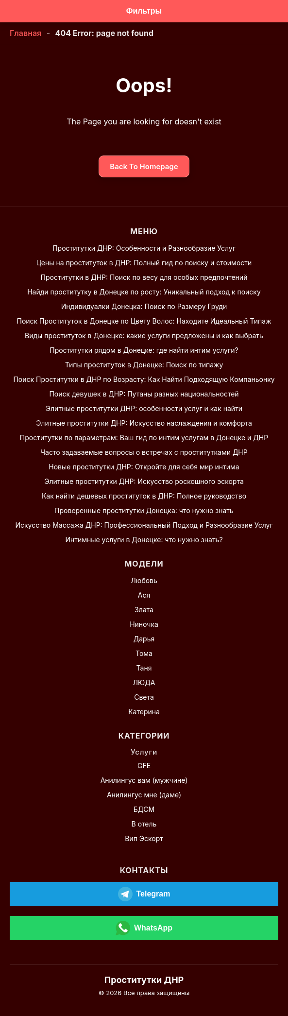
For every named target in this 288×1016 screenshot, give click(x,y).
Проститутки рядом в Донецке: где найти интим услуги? (144, 350)
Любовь (144, 580)
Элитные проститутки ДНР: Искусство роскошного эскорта (144, 481)
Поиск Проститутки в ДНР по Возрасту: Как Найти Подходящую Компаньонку (143, 379)
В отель (144, 824)
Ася (144, 595)
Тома (144, 653)
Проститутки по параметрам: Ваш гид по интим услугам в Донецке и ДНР (144, 437)
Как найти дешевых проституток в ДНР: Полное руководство (144, 496)
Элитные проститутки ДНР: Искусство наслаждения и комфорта (144, 423)
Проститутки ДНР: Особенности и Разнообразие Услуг (144, 248)
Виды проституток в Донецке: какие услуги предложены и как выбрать (144, 335)
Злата (144, 609)
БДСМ (144, 809)
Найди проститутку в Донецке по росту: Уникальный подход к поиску (144, 292)
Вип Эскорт (144, 838)
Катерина (144, 711)
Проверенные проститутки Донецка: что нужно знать (144, 510)
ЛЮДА (144, 682)
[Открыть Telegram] (144, 894)
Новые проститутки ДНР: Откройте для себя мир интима (144, 467)
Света (144, 697)
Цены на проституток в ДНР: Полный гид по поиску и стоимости (144, 262)
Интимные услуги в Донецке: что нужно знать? (143, 539)
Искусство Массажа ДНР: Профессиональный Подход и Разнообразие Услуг (143, 525)
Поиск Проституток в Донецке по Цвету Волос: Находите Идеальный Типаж (144, 321)
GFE (144, 765)
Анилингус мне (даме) (144, 795)
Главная (25, 33)
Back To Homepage (144, 166)
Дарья (144, 639)
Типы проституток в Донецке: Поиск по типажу (144, 365)
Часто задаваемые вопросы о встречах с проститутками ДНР (143, 452)
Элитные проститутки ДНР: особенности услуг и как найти (144, 408)
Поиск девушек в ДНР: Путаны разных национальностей (143, 394)
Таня (144, 668)
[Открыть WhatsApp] (144, 928)
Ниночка (144, 624)
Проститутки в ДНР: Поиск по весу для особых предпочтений (144, 277)
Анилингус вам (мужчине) (144, 780)
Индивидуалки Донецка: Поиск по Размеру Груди (144, 306)
